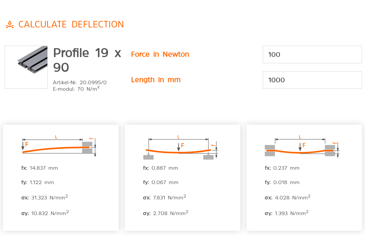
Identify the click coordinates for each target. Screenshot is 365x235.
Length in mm (156, 79)
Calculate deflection (71, 23)
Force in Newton (160, 53)
